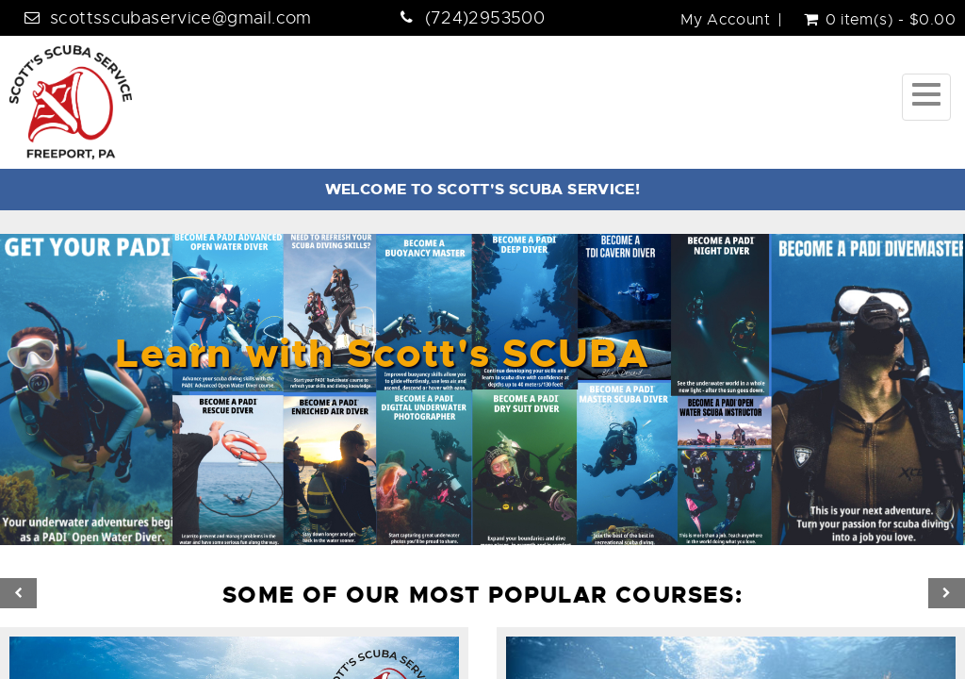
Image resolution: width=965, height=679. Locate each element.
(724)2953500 (485, 18)
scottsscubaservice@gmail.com (181, 18)
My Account (725, 19)
